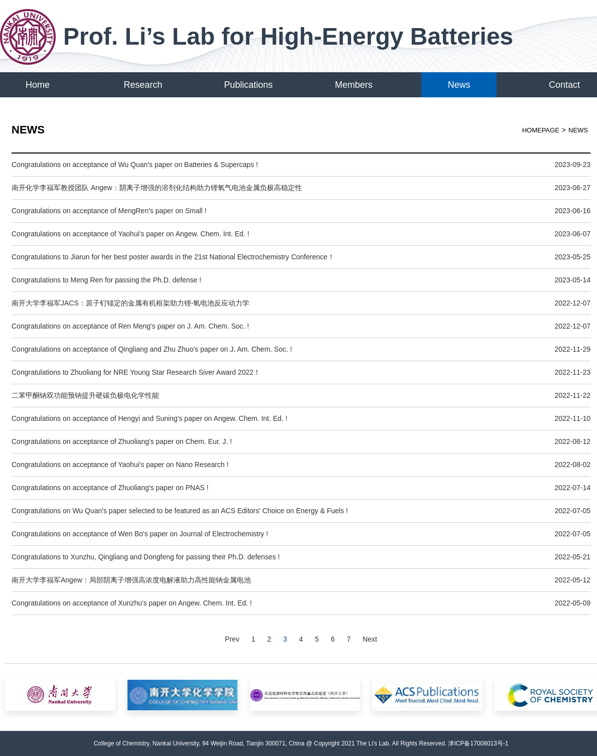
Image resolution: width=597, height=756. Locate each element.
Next (370, 639)
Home (38, 85)
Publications (248, 85)
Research (142, 85)
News (458, 85)
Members (353, 85)
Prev (232, 639)
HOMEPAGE (540, 130)
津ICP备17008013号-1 (478, 743)
